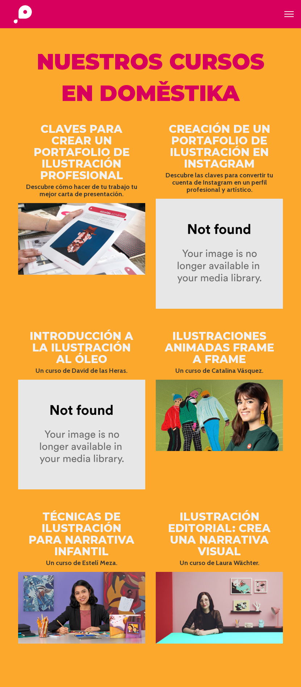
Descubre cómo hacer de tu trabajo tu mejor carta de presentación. (81, 190)
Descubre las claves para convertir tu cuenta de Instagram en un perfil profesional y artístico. (219, 182)
